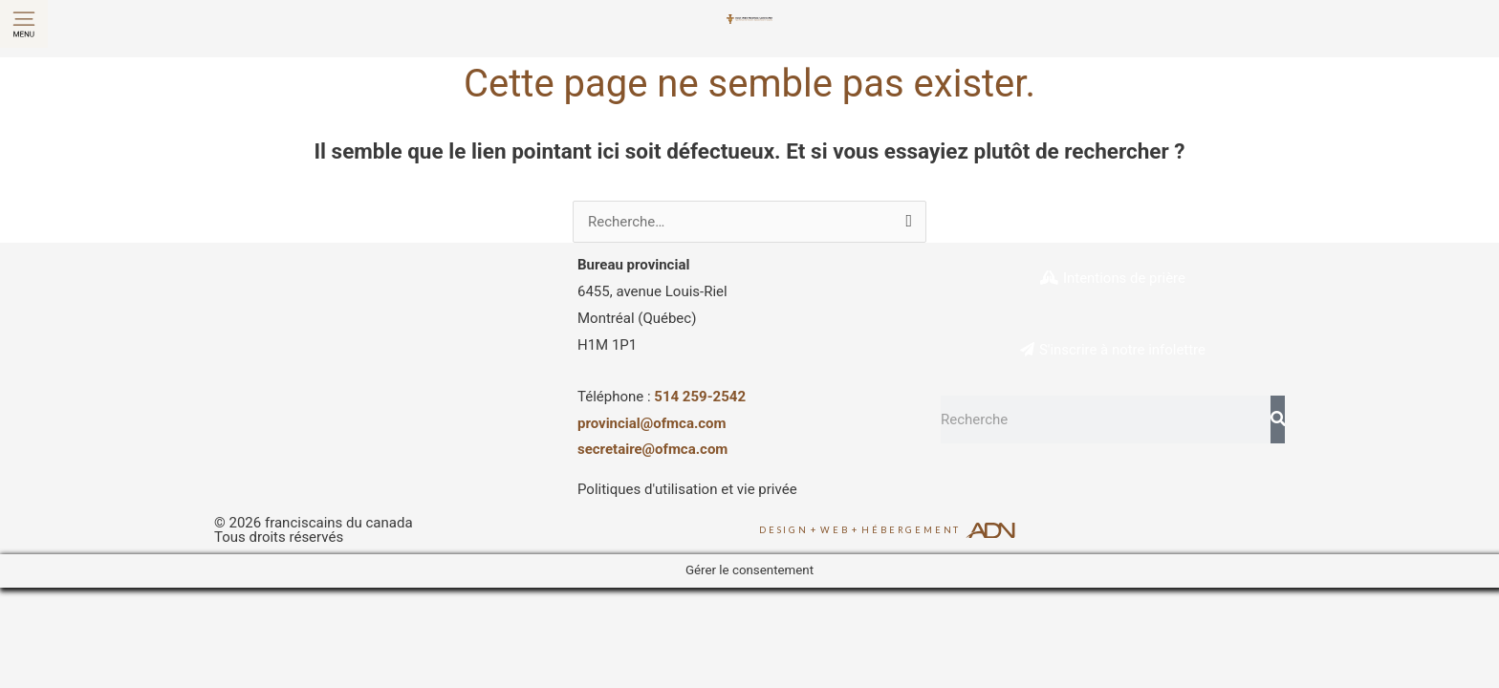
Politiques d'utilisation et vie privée (687, 489)
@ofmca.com (685, 449)
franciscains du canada (339, 522)
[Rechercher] (1278, 419)
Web (834, 530)
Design (784, 530)
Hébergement (911, 530)
